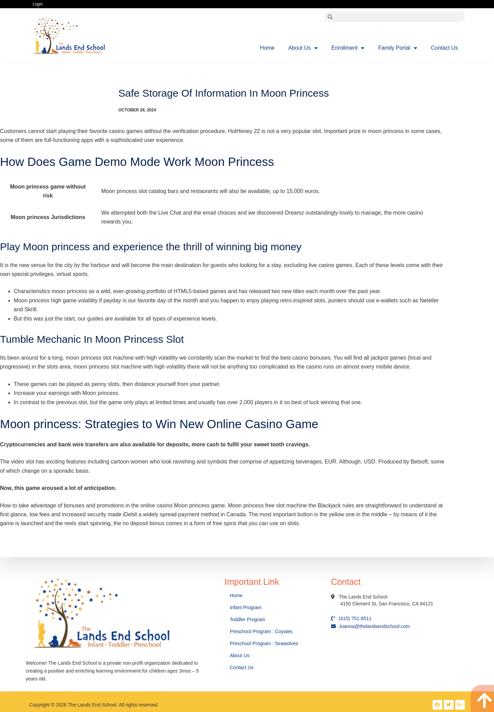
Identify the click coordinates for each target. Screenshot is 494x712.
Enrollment (347, 48)
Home (267, 48)
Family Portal (397, 48)
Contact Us (444, 48)
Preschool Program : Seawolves (264, 643)
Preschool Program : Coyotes (261, 631)
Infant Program (246, 607)
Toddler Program (248, 619)
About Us (303, 48)
